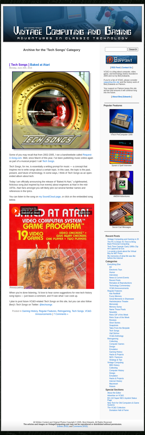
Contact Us (127, 68)
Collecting (113, 341)
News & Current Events (119, 278)
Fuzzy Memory (115, 296)
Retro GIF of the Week (118, 315)
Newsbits (113, 312)
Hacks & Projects (116, 355)
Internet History (115, 381)
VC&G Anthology (116, 336)
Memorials (113, 304)
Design (112, 347)
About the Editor (114, 393)
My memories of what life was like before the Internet (121, 257)
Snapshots (113, 325)
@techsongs (46, 304)
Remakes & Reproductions (120, 283)
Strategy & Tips (115, 360)
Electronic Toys (115, 270)
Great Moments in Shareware (121, 299)
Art (110, 267)
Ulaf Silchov (114, 333)
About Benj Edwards (121, 97)
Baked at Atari (29, 64)
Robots (112, 386)
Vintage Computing (115, 362)
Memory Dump (115, 307)
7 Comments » (60, 314)
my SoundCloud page (50, 196)
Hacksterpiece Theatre (118, 301)
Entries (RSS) (63, 426)
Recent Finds (114, 280)
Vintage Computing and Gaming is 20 (123, 239)
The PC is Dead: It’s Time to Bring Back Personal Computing (121, 243)
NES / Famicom (116, 357)
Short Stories (114, 323)
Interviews (113, 275)
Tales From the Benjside (119, 328)
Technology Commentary (119, 286)
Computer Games (116, 344)
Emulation (113, 349)
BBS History (114, 365)
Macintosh (113, 384)
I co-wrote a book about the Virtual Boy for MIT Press (121, 252)
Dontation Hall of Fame (119, 410)
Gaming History (30, 311)
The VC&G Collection (116, 408)
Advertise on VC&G (115, 395)
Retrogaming (64, 311)
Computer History (116, 370)
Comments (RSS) (80, 426)
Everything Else (113, 264)
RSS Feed (115, 68)
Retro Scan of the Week (119, 317)
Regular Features (47, 311)
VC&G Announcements (119, 288)
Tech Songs (78, 311)
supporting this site (111, 82)
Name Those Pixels (117, 309)
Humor (112, 272)
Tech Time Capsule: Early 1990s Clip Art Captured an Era (122, 248)
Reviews (112, 320)
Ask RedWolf (114, 294)
